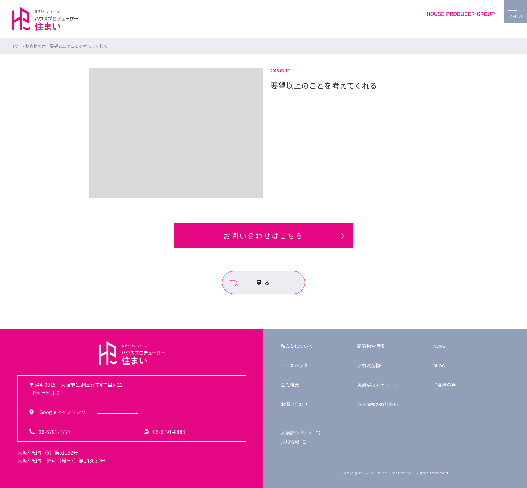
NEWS (439, 346)
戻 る (263, 282)
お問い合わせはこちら (263, 236)
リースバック (294, 365)
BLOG (439, 365)
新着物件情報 (370, 346)
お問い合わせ (294, 404)
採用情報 (290, 441)
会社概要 (290, 384)
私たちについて (297, 346)
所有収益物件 (370, 365)
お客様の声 (444, 384)
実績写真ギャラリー (377, 384)
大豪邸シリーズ (296, 432)
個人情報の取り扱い (377, 404)
